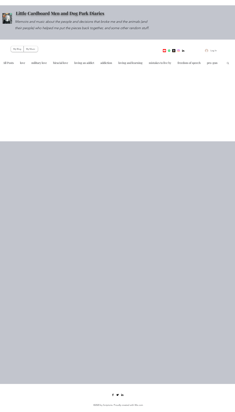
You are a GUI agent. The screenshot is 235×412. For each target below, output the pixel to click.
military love (39, 63)
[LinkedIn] (183, 50)
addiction (106, 63)
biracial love (60, 63)
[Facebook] (112, 394)
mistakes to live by (160, 63)
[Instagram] (178, 50)
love (22, 63)
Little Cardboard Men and (42, 13)
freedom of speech (189, 63)
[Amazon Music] (173, 50)
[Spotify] (169, 50)
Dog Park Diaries (86, 13)
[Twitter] (117, 394)
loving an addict (84, 63)
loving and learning (130, 63)
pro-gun (212, 63)
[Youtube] (164, 50)
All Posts (8, 63)
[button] (227, 63)
